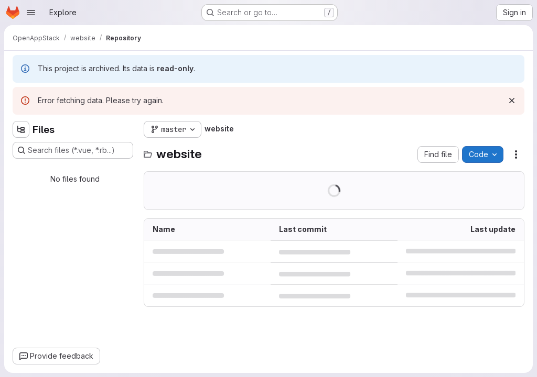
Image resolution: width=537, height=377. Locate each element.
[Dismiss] (512, 100)
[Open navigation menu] (31, 12)
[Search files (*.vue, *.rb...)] (73, 150)
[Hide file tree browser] (21, 129)
